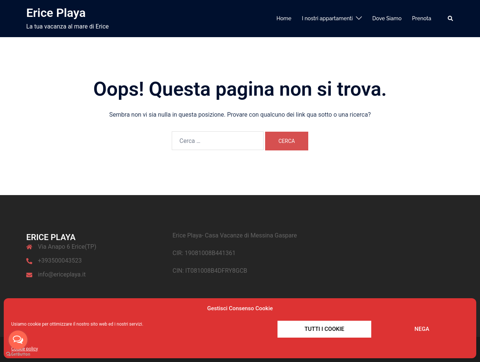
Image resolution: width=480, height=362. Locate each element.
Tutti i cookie (324, 329)
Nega (421, 329)
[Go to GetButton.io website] (18, 354)
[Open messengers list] (18, 339)
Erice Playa (56, 13)
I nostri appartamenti (327, 18)
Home (283, 18)
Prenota (421, 18)
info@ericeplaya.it (62, 274)
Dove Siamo (387, 18)
